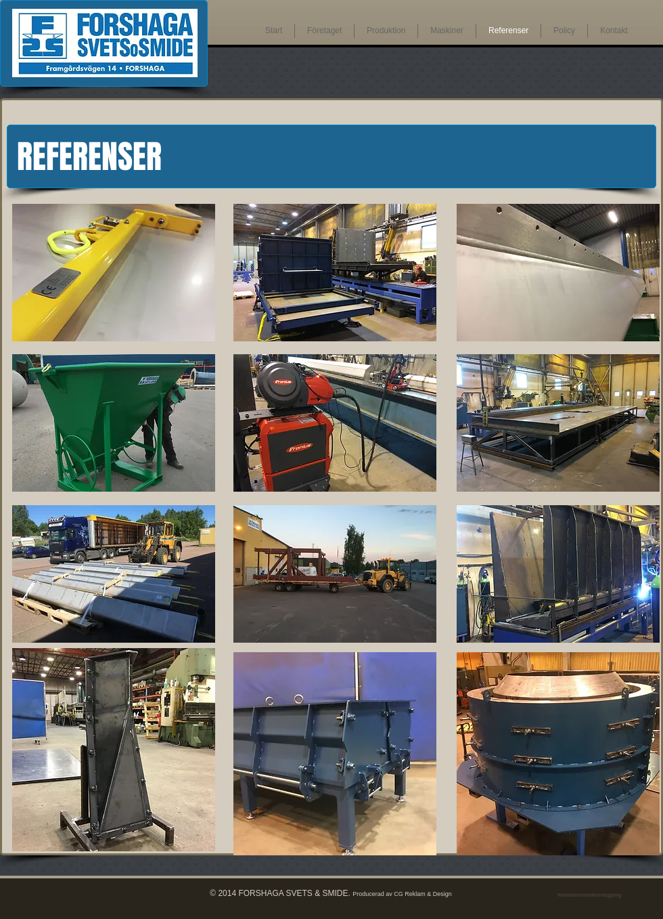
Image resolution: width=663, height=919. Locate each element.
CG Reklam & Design (423, 894)
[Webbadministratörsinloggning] (589, 895)
